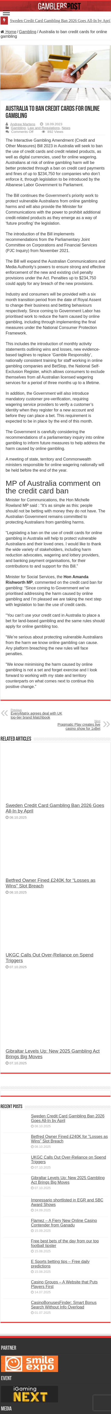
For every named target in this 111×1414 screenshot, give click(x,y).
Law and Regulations (44, 128)
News (66, 128)
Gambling (27, 32)
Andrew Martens (22, 124)
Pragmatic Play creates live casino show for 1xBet (74, 725)
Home (8, 32)
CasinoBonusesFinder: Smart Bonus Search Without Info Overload (64, 1304)
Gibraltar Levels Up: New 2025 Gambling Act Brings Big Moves (68, 1180)
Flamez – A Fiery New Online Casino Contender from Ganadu (64, 1222)
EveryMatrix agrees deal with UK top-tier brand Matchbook (37, 713)
